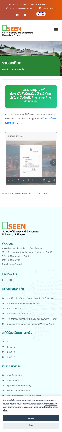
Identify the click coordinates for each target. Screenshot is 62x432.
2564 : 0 (11, 352)
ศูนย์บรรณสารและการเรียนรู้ (19, 385)
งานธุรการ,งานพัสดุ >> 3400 (19, 313)
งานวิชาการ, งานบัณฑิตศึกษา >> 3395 (23, 303)
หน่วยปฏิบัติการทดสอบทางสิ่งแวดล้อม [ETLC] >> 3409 (30, 324)
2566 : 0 (11, 341)
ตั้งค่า (5, 410)
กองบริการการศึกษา (15, 375)
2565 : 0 (11, 347)
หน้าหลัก (5, 69)
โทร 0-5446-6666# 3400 (21, 8)
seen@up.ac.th (49, 8)
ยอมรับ (31, 418)
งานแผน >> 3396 (15, 308)
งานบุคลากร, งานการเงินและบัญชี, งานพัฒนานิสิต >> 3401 (32, 319)
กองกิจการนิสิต (13, 380)
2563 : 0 (11, 357)
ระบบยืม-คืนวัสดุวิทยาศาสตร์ (19, 390)
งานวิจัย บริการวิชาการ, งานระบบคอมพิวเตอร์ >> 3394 (30, 298)
